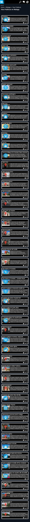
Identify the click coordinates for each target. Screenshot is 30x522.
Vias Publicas (16, 7)
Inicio (3, 7)
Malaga (8, 7)
